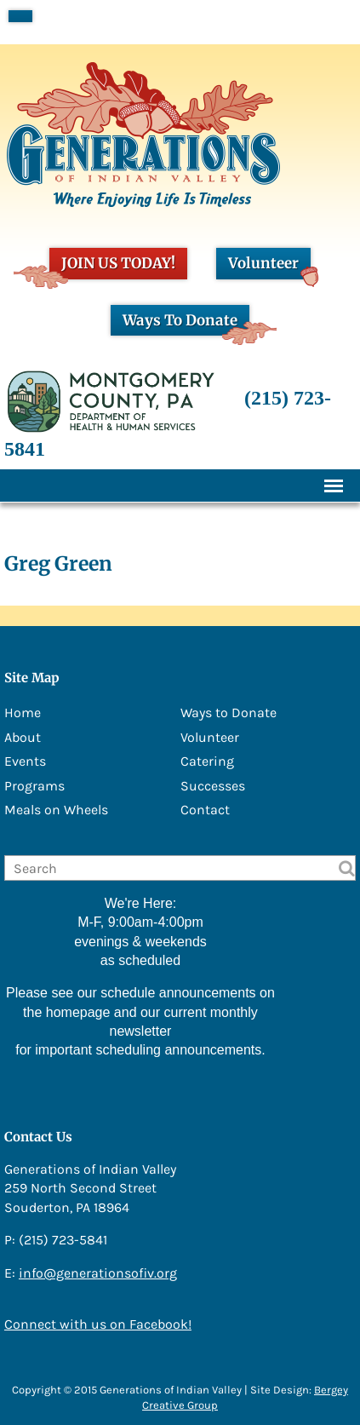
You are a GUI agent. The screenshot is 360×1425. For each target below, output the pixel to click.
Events (25, 761)
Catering (207, 761)
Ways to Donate (228, 712)
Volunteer (269, 266)
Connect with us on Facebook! (97, 1324)
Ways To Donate (186, 323)
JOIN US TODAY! (112, 266)
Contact (205, 810)
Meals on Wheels (56, 810)
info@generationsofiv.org (98, 1273)
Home (22, 712)
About (22, 737)
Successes (212, 786)
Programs (34, 786)
